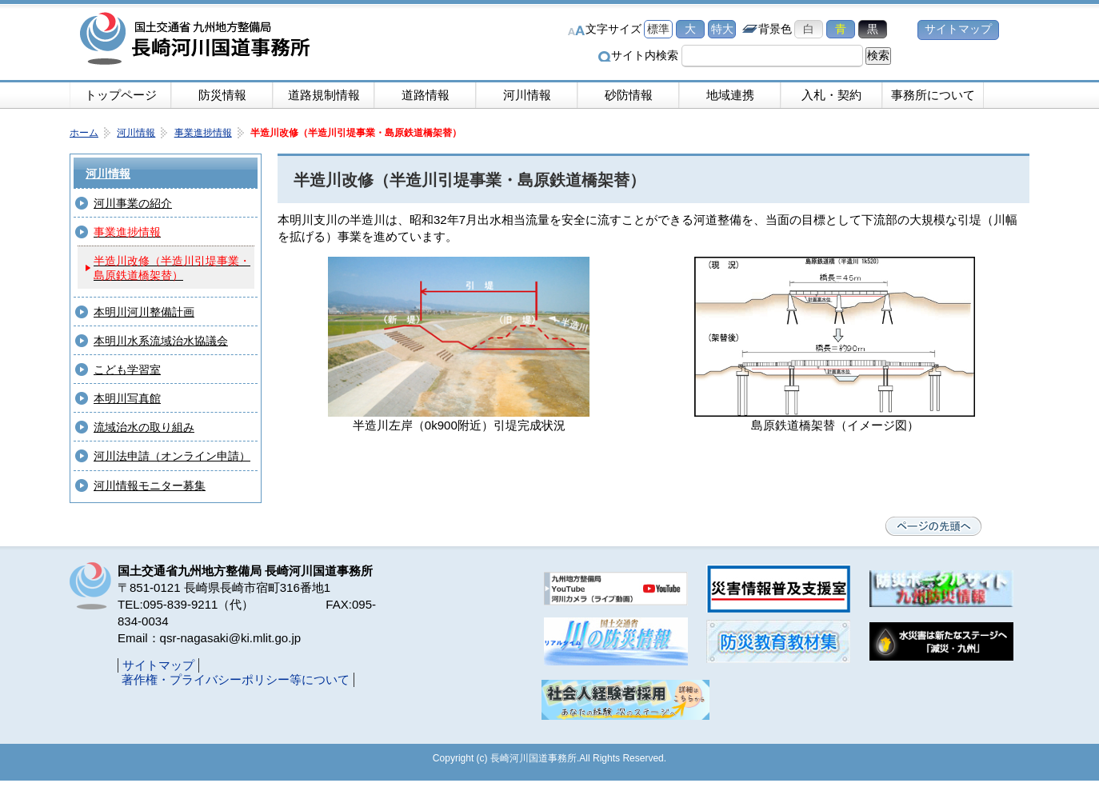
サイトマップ (958, 29)
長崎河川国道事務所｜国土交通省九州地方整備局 (198, 40)
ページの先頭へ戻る (933, 526)
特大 (722, 29)
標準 (658, 29)
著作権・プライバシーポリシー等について (236, 679)
